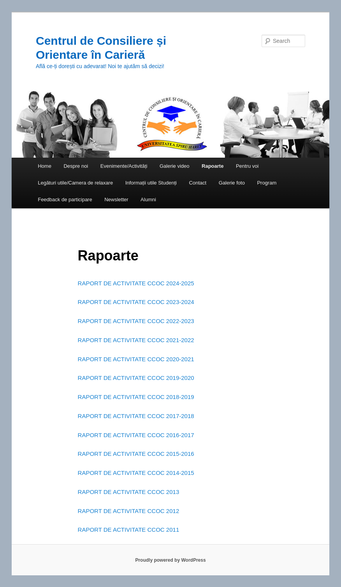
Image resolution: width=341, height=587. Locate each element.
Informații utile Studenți (151, 183)
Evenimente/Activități (124, 166)
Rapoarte (212, 166)
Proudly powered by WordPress (170, 560)
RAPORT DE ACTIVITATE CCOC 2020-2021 (136, 359)
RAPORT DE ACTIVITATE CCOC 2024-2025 (136, 283)
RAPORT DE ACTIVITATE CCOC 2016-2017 (136, 435)
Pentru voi (247, 166)
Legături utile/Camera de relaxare (75, 183)
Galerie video (175, 166)
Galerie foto (232, 183)
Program (266, 183)
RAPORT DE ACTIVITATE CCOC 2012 (128, 511)
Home (44, 166)
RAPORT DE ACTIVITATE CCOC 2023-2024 (136, 302)
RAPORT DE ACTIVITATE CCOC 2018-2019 (136, 397)
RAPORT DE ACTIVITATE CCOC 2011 (128, 529)
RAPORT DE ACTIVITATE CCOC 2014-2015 (136, 472)
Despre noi (75, 166)
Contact (197, 183)
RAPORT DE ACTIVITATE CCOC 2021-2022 (136, 340)
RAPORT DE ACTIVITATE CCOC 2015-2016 (136, 453)
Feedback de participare (65, 199)
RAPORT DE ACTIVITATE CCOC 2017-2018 (136, 416)
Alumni (148, 199)
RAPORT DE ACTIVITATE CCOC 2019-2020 (136, 377)
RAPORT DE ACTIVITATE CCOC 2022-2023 (136, 321)
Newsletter (116, 199)
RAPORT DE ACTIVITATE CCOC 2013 (128, 492)
